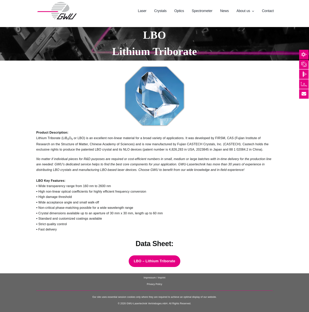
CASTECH (194, 144)
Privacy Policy (154, 284)
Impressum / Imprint (155, 277)
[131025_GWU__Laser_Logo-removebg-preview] (57, 3)
